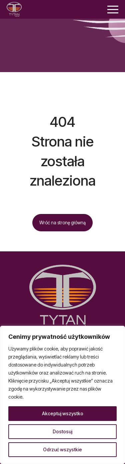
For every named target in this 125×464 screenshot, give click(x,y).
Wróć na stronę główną (62, 222)
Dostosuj (62, 431)
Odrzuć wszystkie (62, 449)
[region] (62, 395)
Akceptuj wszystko (62, 413)
